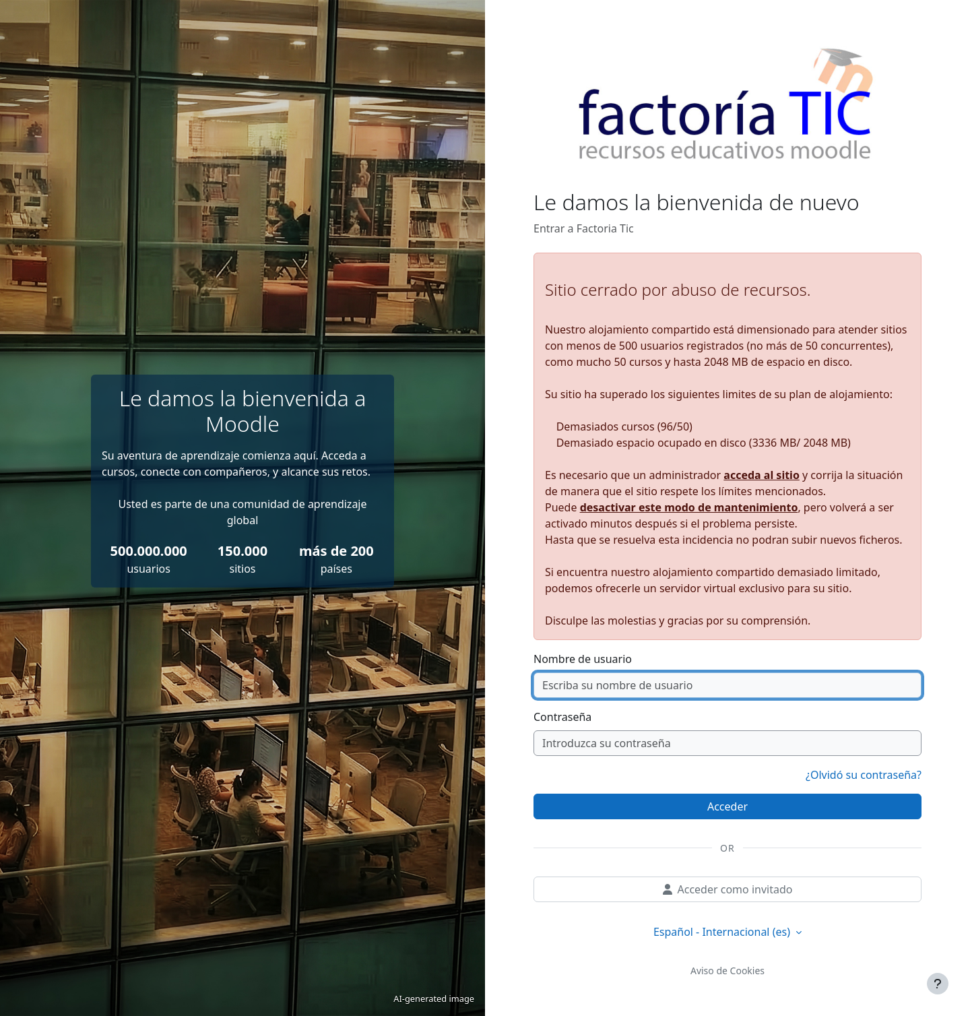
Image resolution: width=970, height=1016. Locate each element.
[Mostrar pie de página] (937, 983)
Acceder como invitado (728, 889)
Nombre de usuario (583, 659)
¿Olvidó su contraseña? (864, 774)
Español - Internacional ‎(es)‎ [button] (723, 931)
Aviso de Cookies (727, 970)
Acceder (727, 806)
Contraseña (562, 716)
